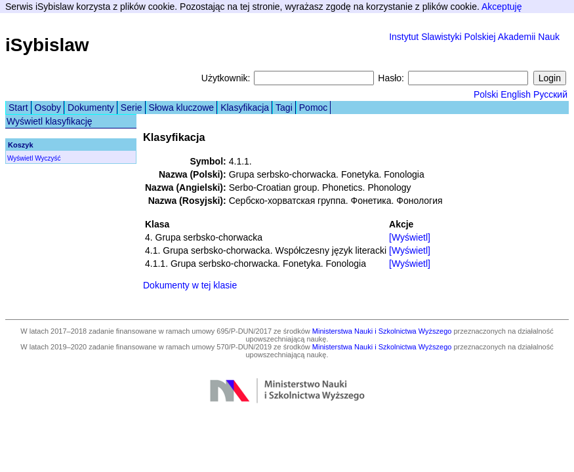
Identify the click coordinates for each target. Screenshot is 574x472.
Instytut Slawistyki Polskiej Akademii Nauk (474, 36)
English (516, 94)
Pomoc (313, 107)
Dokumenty (91, 107)
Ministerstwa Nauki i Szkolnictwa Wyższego (382, 331)
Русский (550, 94)
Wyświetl (20, 158)
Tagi (284, 107)
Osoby (48, 107)
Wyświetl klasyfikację (49, 121)
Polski (486, 94)
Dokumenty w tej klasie (190, 285)
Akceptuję (502, 6)
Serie (131, 107)
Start (18, 107)
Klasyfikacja (244, 107)
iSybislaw (47, 45)
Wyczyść (47, 158)
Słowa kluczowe (182, 107)
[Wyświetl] (409, 237)
